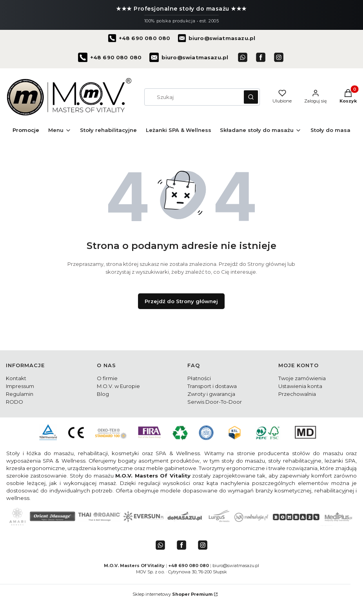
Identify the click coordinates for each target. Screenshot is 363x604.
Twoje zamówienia (302, 378)
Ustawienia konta (300, 386)
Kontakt (16, 378)
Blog (103, 394)
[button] (251, 97)
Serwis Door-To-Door (214, 402)
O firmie (107, 378)
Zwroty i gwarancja (211, 394)
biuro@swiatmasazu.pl (235, 565)
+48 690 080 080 (189, 565)
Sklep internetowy (172, 594)
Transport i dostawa (212, 386)
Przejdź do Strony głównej (181, 301)
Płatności (199, 378)
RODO (14, 402)
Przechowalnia (297, 394)
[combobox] (191, 97)
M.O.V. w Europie (118, 386)
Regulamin (19, 394)
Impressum (20, 386)
